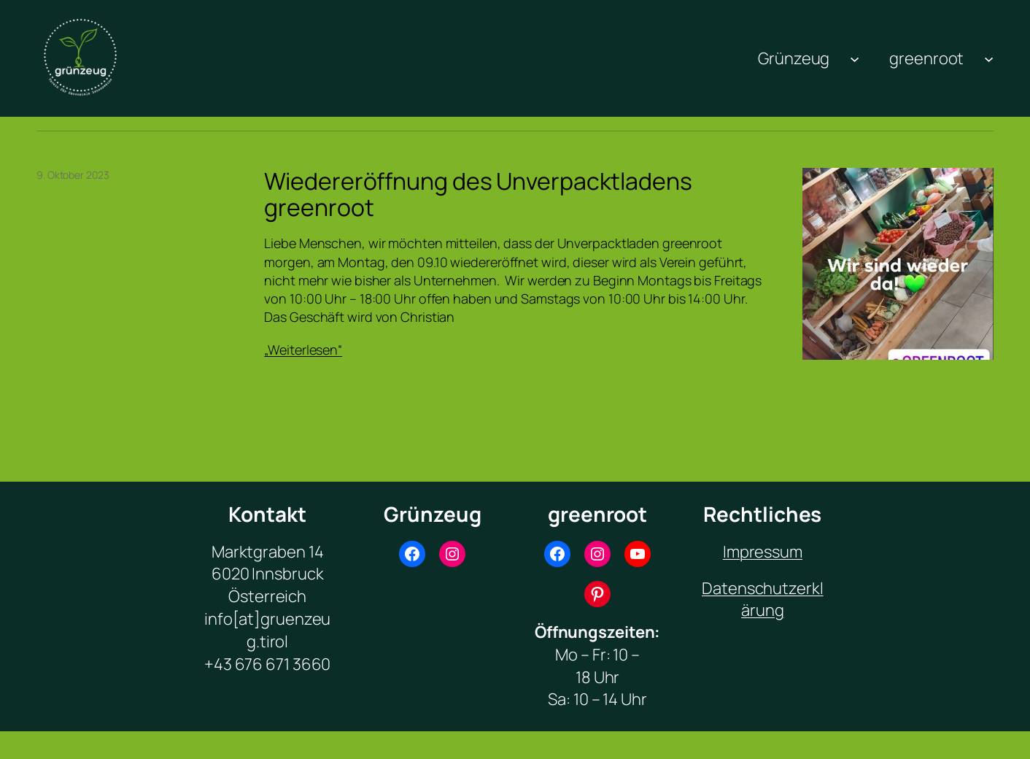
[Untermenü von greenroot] (989, 58)
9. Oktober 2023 (72, 175)
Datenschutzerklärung (763, 599)
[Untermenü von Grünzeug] (854, 58)
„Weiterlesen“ (303, 349)
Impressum (762, 552)
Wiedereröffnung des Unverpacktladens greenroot (478, 194)
